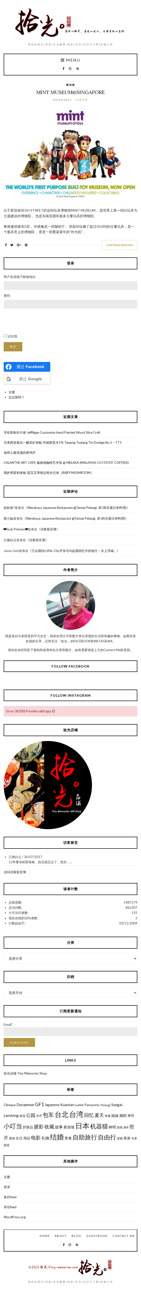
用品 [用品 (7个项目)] (26, 1138)
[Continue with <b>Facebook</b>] (27, 367)
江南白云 (10, 540)
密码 (7, 296)
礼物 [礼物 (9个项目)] (45, 1138)
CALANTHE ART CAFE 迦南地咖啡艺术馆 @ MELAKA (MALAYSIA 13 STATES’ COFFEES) (66, 463)
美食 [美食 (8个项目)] (68, 1138)
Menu (70, 60)
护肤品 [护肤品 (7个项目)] (28, 1127)
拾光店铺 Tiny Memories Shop (25, 1073)
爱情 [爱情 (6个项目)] (12, 1138)
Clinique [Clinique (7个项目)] (10, 1105)
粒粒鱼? (9, 508)
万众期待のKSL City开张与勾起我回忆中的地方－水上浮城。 (74, 551)
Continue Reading (119, 245)
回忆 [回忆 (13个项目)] (89, 1115)
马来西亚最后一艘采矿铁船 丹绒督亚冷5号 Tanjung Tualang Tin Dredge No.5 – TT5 (63, 442)
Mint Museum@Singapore (70, 92)
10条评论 (81, 99)
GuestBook (97, 1235)
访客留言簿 (48, 529)
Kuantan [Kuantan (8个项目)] (67, 1104)
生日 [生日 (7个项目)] (19, 1138)
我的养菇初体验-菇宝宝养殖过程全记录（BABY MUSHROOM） (49, 473)
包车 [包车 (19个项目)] (48, 1114)
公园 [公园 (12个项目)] (30, 1115)
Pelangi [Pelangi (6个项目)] (106, 1105)
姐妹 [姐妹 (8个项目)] (115, 1115)
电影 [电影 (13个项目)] (36, 1137)
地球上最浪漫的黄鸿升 (20, 452)
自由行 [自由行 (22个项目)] (107, 1137)
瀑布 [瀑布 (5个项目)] (126, 1127)
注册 (12, 392)
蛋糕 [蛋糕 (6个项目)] (120, 1138)
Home (45, 1235)
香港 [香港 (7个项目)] (127, 1138)
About (61, 1235)
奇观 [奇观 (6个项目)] (108, 1116)
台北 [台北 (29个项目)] (61, 1114)
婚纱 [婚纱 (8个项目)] (123, 1115)
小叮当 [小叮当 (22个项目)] (13, 1126)
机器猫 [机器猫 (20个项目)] (99, 1126)
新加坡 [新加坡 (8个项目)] (69, 1127)
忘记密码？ (17, 397)
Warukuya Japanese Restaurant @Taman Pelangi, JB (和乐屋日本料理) (77, 508)
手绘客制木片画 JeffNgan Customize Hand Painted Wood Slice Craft (52, 432)
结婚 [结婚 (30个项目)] (57, 1137)
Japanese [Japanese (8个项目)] (52, 1104)
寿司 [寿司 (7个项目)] (131, 1116)
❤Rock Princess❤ (16, 529)
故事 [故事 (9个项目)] (59, 1126)
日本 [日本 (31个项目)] (82, 1126)
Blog (76, 1235)
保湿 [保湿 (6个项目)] (22, 1116)
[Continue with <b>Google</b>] (27, 379)
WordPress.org (15, 1217)
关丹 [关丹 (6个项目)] (39, 1116)
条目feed (10, 1197)
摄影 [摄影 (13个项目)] (39, 1126)
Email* (70, 1029)
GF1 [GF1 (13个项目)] (39, 1104)
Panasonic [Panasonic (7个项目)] (92, 1105)
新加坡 (70, 84)
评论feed (10, 1207)
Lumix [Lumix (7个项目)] (79, 1105)
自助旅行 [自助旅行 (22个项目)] (85, 1137)
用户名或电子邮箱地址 (20, 277)
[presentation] (41, 321)
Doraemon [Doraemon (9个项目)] (25, 1104)
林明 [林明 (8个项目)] (112, 1127)
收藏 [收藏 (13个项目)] (49, 1126)
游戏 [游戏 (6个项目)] (120, 1127)
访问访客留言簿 (15, 872)
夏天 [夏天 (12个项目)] (99, 1115)
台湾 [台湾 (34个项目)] (76, 1114)
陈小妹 (8, 518)
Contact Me (124, 1235)
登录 (13, 346)
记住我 (12, 336)
